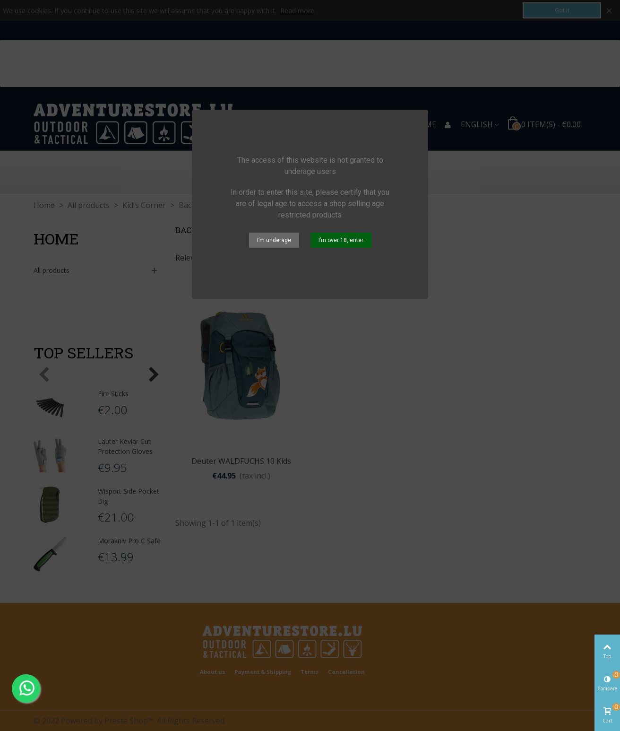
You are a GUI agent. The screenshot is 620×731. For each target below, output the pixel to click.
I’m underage (274, 240)
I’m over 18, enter (341, 240)
